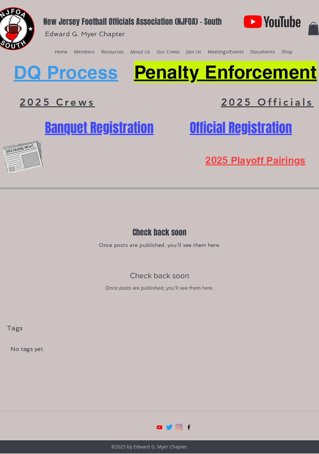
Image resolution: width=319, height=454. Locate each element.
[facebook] (189, 427)
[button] (313, 28)
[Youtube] (159, 427)
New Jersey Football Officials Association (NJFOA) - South (132, 21)
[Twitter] (169, 427)
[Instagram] (179, 427)
